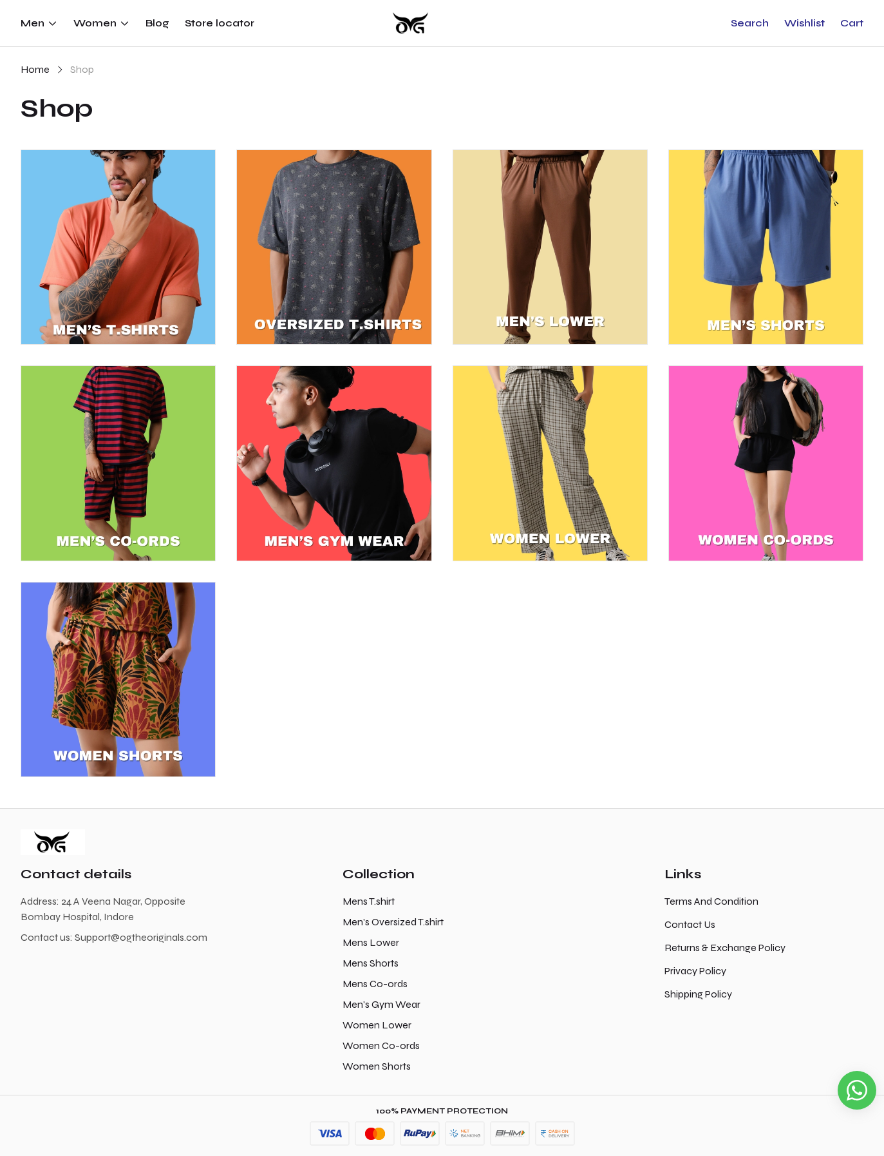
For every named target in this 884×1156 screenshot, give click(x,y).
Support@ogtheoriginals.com (141, 937)
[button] (750, 23)
